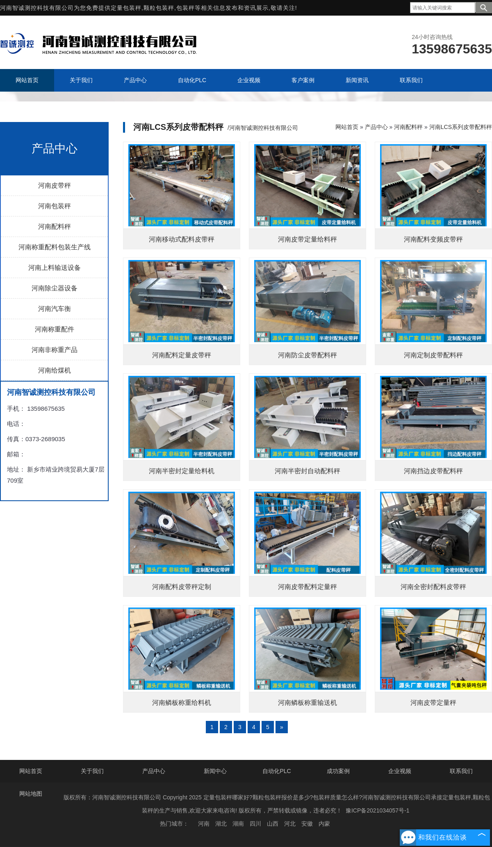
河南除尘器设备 (54, 288)
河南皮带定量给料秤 (307, 239)
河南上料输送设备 (54, 267)
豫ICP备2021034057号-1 (378, 810)
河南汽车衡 (54, 308)
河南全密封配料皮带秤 (433, 586)
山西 (272, 823)
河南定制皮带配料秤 (433, 355)
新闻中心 (215, 771)
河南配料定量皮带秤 (181, 355)
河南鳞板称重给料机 (181, 702)
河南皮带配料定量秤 (307, 586)
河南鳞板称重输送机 (307, 702)
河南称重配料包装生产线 (54, 247)
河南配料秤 (54, 226)
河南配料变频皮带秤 (433, 239)
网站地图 (30, 793)
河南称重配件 (54, 329)
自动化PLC (276, 771)
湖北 (221, 823)
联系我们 (461, 771)
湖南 (238, 823)
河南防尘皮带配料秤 (307, 355)
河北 (290, 823)
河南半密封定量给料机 (181, 470)
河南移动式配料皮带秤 (181, 239)
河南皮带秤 (54, 185)
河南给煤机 (54, 370)
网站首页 (346, 127)
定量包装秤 (126, 8)
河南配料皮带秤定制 (181, 586)
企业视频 (399, 771)
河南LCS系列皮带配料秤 (460, 127)
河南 (204, 823)
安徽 (307, 823)
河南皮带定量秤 (433, 702)
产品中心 (376, 127)
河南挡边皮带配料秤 (433, 470)
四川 (255, 823)
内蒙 (324, 823)
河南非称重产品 (54, 349)
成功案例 (338, 771)
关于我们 (92, 771)
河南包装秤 (54, 206)
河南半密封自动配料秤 (307, 470)
